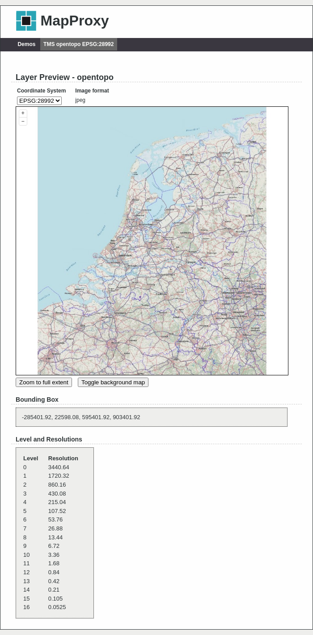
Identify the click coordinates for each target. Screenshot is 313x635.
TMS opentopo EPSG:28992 (78, 44)
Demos (26, 44)
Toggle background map (113, 382)
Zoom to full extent (43, 382)
